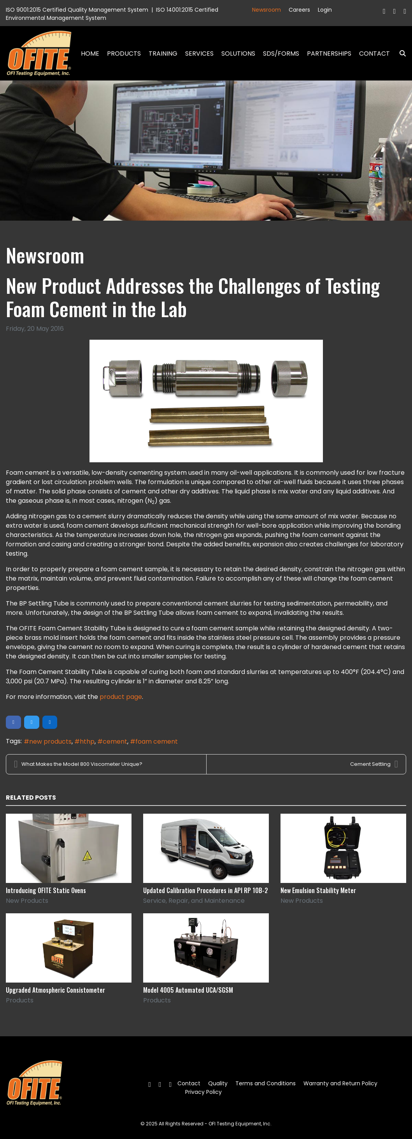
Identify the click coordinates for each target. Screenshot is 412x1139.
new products (50, 741)
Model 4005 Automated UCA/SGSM (188, 990)
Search (399, 53)
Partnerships (329, 53)
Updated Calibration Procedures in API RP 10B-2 (205, 890)
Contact (374, 53)
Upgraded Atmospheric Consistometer (55, 990)
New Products (27, 900)
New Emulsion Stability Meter (318, 890)
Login (325, 10)
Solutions (238, 53)
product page (121, 696)
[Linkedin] (404, 11)
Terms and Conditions (265, 1083)
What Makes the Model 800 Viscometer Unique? (78, 764)
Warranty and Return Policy (340, 1083)
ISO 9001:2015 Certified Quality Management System (77, 10)
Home (90, 53)
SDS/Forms (281, 53)
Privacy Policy (203, 1092)
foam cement (156, 741)
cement (115, 741)
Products (124, 53)
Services (199, 53)
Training (163, 53)
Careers (299, 10)
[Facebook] (384, 11)
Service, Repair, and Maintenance (194, 900)
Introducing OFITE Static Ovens (46, 890)
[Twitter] (394, 11)
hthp (87, 741)
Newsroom (266, 10)
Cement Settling (374, 764)
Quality (218, 1083)
